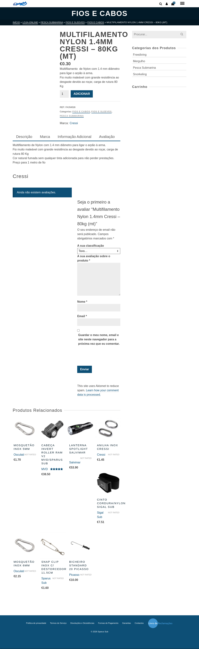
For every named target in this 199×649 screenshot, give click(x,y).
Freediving (140, 54)
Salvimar (74, 462)
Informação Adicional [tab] (74, 137)
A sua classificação (90, 245)
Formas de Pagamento (108, 623)
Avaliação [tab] (107, 137)
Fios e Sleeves (101, 111)
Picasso (74, 574)
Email (82, 316)
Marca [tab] (45, 137)
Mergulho (139, 61)
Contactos (139, 623)
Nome (82, 301)
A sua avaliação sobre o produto (93, 258)
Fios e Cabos (81, 111)
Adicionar (82, 93)
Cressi (74, 123)
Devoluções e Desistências (82, 623)
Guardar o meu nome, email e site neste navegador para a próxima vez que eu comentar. (99, 339)
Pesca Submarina (72, 116)
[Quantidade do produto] (64, 94)
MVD (44, 469)
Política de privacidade (36, 623)
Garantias (126, 623)
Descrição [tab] (24, 137)
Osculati (19, 454)
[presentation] (102, 357)
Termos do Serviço (58, 623)
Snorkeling (140, 74)
